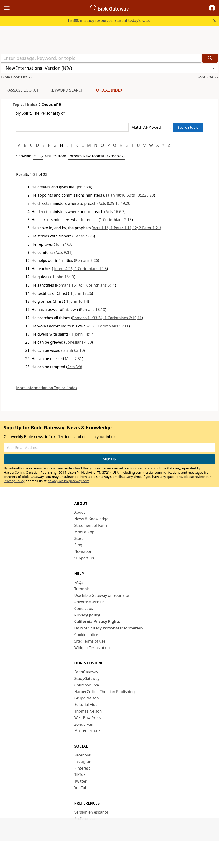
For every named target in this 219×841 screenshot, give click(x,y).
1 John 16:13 (62, 276)
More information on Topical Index (46, 387)
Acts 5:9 (74, 366)
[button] (212, 8)
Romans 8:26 (86, 260)
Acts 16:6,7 (114, 211)
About (79, 512)
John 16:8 (63, 244)
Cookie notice (86, 634)
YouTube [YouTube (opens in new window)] (82, 787)
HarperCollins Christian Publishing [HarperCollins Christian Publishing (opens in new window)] (104, 691)
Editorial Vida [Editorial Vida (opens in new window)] (86, 704)
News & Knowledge (91, 518)
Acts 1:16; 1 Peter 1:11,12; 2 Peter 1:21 (126, 227)
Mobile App (84, 532)
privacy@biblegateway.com (68, 481)
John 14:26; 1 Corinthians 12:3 (80, 268)
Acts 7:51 (74, 358)
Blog (78, 544)
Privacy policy (87, 615)
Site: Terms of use (89, 641)
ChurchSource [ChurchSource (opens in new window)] (86, 685)
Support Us (84, 558)
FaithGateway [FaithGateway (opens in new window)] (86, 671)
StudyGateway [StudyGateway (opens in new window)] (87, 678)
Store (79, 538)
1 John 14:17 (82, 334)
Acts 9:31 (63, 252)
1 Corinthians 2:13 (116, 219)
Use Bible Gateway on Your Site (101, 595)
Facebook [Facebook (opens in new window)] (82, 755)
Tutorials (82, 588)
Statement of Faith (90, 525)
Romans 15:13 (92, 309)
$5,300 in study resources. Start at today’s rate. (109, 20)
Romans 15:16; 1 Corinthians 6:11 (85, 285)
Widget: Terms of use (92, 647)
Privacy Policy (14, 481)
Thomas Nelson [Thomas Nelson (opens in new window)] (88, 711)
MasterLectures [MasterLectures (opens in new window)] (88, 730)
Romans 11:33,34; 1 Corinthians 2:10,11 (107, 317)
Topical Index (108, 90)
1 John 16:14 (76, 301)
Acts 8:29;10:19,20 (114, 203)
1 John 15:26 (80, 293)
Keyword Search (67, 90)
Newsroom (84, 551)
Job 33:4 (84, 187)
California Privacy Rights (97, 621)
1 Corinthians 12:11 (112, 326)
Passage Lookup (22, 90)
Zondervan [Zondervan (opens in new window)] (83, 724)
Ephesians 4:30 (78, 342)
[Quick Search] (101, 58)
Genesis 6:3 (84, 236)
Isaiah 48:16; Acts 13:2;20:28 (129, 195)
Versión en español (91, 812)
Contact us (83, 608)
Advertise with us (89, 602)
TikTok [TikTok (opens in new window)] (80, 774)
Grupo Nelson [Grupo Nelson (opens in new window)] (86, 698)
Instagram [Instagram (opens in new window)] (83, 761)
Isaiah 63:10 (73, 350)
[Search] (210, 58)
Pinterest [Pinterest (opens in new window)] (82, 768)
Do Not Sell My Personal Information (108, 628)
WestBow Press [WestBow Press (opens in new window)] (87, 717)
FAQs (78, 582)
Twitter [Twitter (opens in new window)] (80, 781)
